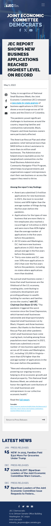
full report (24, 399)
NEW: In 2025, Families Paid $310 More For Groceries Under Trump (26, 455)
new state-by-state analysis (25, 103)
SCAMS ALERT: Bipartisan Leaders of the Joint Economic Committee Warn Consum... (28, 473)
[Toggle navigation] (43, 4)
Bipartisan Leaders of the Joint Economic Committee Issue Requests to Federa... (28, 491)
